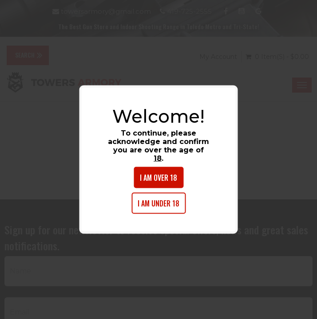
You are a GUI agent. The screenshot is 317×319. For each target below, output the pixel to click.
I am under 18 (158, 203)
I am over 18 (158, 177)
